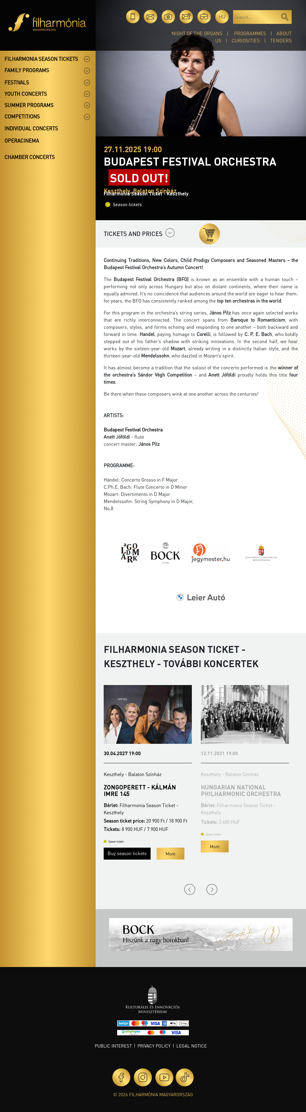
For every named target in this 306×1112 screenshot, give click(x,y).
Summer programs (28, 105)
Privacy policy (154, 1046)
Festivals (16, 82)
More (170, 854)
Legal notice (191, 1046)
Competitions (22, 116)
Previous (189, 889)
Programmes (250, 33)
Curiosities (246, 40)
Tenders (281, 40)
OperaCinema (21, 140)
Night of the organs (197, 33)
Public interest (113, 1046)
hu (222, 16)
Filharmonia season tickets (41, 58)
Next (211, 889)
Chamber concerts (29, 157)
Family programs (26, 70)
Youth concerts (25, 93)
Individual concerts (31, 128)
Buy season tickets (127, 853)
